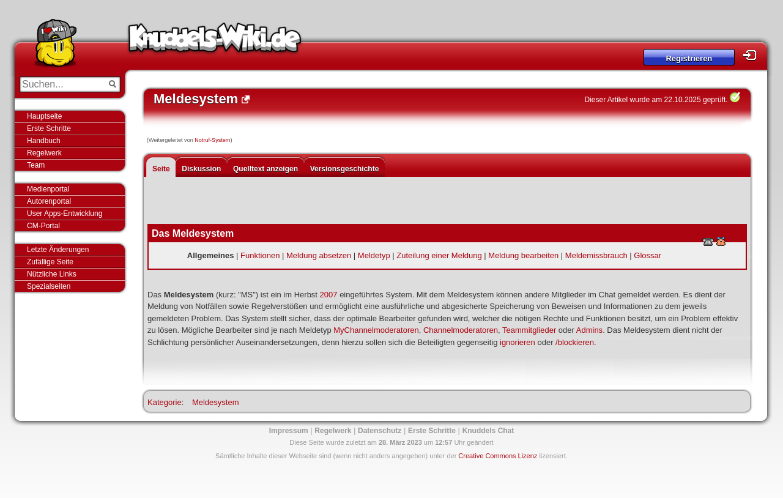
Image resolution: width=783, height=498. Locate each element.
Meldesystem (215, 402)
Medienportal (48, 189)
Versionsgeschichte (344, 169)
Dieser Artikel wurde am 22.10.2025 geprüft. (656, 99)
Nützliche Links (51, 274)
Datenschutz (379, 430)
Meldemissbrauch (596, 255)
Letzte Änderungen (58, 249)
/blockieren (574, 342)
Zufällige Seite (50, 262)
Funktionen (260, 255)
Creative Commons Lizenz (497, 455)
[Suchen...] (61, 84)
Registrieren (689, 58)
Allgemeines (210, 255)
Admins (589, 330)
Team (36, 165)
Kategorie (164, 402)
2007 (329, 294)
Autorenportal (49, 201)
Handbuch (44, 140)
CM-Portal (43, 225)
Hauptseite (44, 116)
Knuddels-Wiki (214, 41)
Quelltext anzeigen (265, 169)
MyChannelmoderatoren (375, 330)
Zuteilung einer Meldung (438, 255)
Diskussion (201, 169)
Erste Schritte (49, 128)
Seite (161, 169)
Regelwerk (44, 153)
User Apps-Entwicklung (64, 213)
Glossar (647, 255)
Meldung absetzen (318, 255)
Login (753, 55)
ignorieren (517, 342)
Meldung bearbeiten (523, 255)
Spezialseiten (48, 286)
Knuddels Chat (488, 430)
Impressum (288, 430)
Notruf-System (212, 140)
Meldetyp (374, 255)
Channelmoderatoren (460, 330)
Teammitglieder (529, 330)
